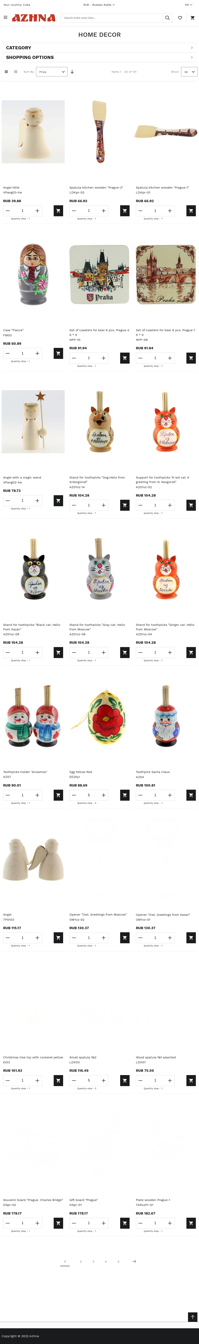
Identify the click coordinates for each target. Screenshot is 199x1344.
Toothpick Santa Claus (153, 772)
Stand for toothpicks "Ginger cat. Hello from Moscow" (166, 627)
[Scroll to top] (192, 1317)
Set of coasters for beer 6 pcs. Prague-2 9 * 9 (99, 332)
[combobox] (119, 17)
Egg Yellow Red (81, 772)
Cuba (26, 4)
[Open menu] (6, 17)
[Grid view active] (6, 70)
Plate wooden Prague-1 (153, 1205)
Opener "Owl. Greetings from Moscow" (99, 915)
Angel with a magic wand (22, 477)
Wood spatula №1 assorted (156, 1058)
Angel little (11, 187)
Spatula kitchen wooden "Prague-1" (163, 187)
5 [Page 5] (118, 1271)
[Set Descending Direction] (72, 70)
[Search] (167, 17)
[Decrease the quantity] (8, 209)
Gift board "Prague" (84, 1205)
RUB (99, 4)
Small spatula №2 (82, 1058)
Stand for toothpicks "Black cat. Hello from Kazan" (32, 627)
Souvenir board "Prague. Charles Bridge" (28, 1207)
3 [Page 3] (93, 1271)
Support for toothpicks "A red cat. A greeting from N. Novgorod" (163, 479)
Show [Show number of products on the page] (175, 70)
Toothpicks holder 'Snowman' (26, 772)
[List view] (15, 70)
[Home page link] (36, 17)
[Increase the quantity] (34, 209)
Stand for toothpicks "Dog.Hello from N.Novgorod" (98, 479)
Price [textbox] (42, 70)
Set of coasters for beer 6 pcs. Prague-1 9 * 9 (166, 332)
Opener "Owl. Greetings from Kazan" (164, 915)
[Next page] (134, 1271)
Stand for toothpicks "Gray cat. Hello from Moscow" (98, 627)
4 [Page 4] (106, 1271)
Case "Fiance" (13, 329)
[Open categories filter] (99, 47)
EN (189, 4)
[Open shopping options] (99, 56)
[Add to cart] (46, 209)
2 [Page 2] (81, 1271)
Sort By (29, 70)
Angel (7, 915)
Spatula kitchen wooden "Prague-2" (96, 187)
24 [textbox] (186, 70)
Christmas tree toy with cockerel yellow (28, 1060)
